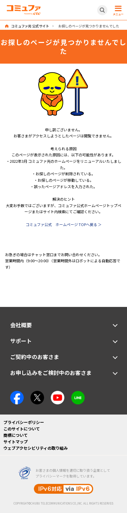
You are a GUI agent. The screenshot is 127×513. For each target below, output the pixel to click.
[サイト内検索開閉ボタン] (102, 10)
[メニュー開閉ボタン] (117, 10)
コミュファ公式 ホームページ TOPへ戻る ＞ (64, 224)
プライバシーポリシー (23, 422)
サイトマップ (15, 441)
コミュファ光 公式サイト (30, 25)
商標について (15, 435)
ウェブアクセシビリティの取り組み (35, 448)
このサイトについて (21, 428)
